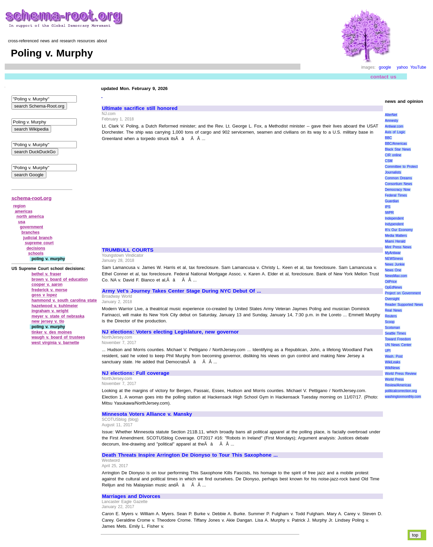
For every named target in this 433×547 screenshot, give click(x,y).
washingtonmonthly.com (403, 396)
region (19, 206)
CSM (388, 161)
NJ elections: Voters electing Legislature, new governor (170, 332)
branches (31, 232)
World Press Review (400, 373)
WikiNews (392, 368)
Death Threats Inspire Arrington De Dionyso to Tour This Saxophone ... (189, 455)
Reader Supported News (404, 304)
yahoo (402, 67)
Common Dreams (398, 178)
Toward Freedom (398, 339)
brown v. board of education (59, 279)
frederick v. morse (49, 290)
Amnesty (391, 120)
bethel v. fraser (46, 274)
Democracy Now (397, 189)
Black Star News (398, 149)
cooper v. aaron (47, 284)
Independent (394, 218)
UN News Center (398, 345)
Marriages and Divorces (131, 496)
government (31, 227)
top (415, 535)
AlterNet (391, 115)
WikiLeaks (393, 362)
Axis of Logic (395, 132)
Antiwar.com (394, 126)
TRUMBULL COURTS (127, 250)
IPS (387, 207)
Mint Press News (398, 247)
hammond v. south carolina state (64, 300)
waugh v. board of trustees (58, 337)
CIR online (393, 155)
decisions (35, 248)
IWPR (389, 212)
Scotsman (392, 327)
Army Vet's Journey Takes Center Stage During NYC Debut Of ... (181, 291)
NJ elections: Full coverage (135, 373)
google (385, 67)
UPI (388, 350)
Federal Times (396, 195)
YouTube (418, 67)
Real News (393, 310)
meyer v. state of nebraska (57, 316)
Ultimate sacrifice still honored (139, 108)
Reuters (391, 316)
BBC (388, 138)
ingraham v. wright (49, 311)
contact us (383, 76)
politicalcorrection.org (401, 391)
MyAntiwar (393, 253)
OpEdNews (393, 287)
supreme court (39, 243)
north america (30, 216)
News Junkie (395, 264)
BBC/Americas (396, 143)
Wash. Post (394, 356)
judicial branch (37, 237)
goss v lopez (44, 295)
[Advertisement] (159, 191)
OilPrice (391, 281)
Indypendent (394, 224)
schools (35, 253)
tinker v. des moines (51, 332)
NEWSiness (394, 258)
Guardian (392, 201)
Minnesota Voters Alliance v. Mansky (147, 414)
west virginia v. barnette (55, 342)
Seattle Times (395, 333)
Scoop (389, 322)
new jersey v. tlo (47, 321)
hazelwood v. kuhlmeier (54, 305)
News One (393, 270)
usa (21, 222)
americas (23, 211)
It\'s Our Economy (399, 230)
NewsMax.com (396, 276)
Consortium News (398, 184)
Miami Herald (395, 241)
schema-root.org (31, 198)
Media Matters (396, 235)
